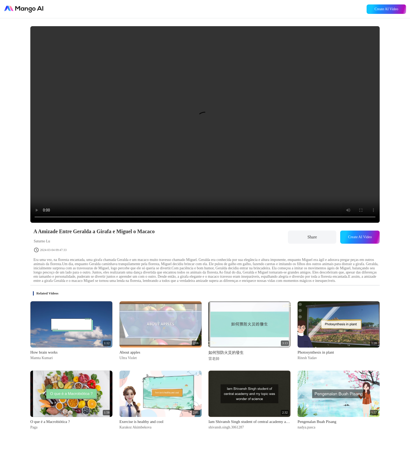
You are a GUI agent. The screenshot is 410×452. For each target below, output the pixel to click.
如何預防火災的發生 (226, 352)
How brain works (44, 352)
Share (312, 237)
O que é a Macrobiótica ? (50, 422)
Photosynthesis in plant (316, 352)
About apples (129, 352)
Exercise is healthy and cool (141, 422)
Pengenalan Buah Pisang (317, 422)
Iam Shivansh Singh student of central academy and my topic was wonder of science (249, 422)
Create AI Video (386, 9)
